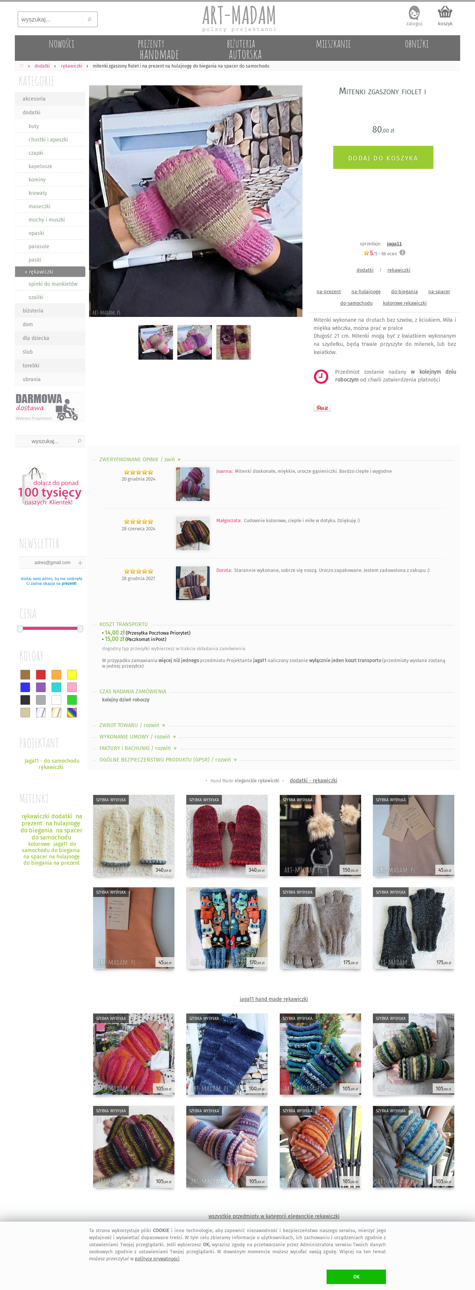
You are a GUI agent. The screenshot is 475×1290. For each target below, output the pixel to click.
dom (28, 324)
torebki (31, 366)
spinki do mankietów (53, 284)
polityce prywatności (157, 1258)
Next (290, 202)
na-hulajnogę (366, 291)
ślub (28, 352)
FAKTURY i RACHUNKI (138, 748)
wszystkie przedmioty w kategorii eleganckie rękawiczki (274, 1216)
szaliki (36, 297)
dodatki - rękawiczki (313, 780)
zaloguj (414, 23)
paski (35, 260)
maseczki (39, 206)
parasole (39, 246)
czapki (36, 153)
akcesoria (34, 99)
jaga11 (394, 243)
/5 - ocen (380, 254)
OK (356, 1277)
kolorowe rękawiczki (405, 303)
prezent (69, 583)
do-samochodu (356, 303)
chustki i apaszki (48, 140)
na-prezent (329, 291)
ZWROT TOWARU (133, 725)
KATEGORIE (37, 80)
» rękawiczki (38, 272)
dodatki (31, 112)
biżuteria (33, 311)
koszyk (445, 23)
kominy (37, 180)
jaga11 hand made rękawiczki (274, 999)
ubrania (32, 379)
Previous (99, 202)
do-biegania (404, 291)
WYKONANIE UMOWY (138, 737)
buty (34, 126)
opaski (36, 233)
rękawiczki (398, 270)
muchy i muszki (47, 220)
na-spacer (439, 291)
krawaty (38, 193)
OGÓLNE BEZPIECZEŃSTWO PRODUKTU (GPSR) (168, 760)
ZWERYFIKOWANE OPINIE (140, 459)
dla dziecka (36, 338)
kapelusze (40, 166)
